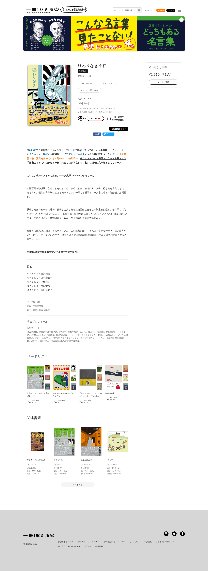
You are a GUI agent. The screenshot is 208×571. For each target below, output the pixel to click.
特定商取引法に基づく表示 (69, 546)
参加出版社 (66, 542)
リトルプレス (135, 542)
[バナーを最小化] (181, 20)
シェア (96, 134)
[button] (104, 33)
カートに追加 (163, 82)
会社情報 (99, 546)
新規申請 (161, 10)
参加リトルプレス (89, 542)
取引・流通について (88, 83)
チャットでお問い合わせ (89, 90)
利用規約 (148, 542)
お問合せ (88, 546)
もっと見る (77, 485)
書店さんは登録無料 (73, 9)
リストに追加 (107, 83)
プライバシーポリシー (165, 542)
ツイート (108, 134)
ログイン (171, 10)
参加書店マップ (115, 542)
